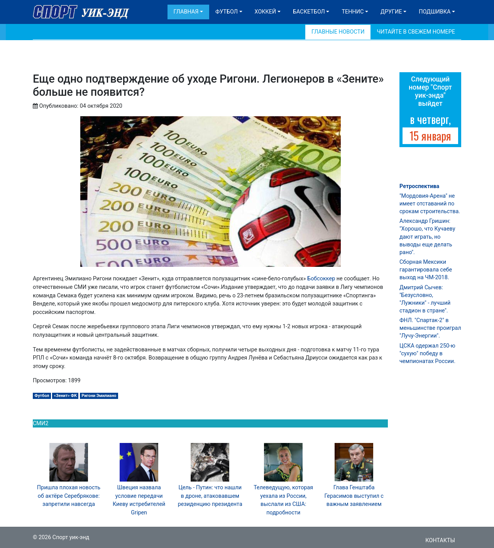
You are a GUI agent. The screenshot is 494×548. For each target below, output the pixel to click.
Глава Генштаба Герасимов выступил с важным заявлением (354, 495)
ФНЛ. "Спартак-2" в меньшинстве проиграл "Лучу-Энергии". (430, 328)
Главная (186, 11)
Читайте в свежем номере (416, 32)
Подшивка (434, 11)
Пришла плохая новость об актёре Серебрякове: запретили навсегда (68, 495)
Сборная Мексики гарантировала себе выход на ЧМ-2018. (425, 270)
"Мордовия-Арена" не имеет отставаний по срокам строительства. (429, 204)
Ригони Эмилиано (98, 395)
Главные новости (337, 32)
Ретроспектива (419, 186)
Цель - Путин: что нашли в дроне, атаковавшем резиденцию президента (210, 495)
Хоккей (265, 11)
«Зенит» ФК (65, 395)
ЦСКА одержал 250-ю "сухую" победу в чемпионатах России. (427, 354)
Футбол (226, 11)
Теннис (353, 11)
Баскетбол (309, 11)
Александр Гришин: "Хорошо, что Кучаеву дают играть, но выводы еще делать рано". (427, 237)
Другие (391, 11)
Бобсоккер (322, 278)
